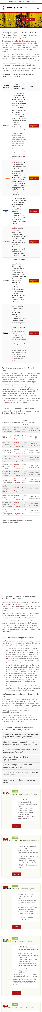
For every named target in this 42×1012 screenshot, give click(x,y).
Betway (14, 306)
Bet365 (14, 93)
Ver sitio (17, 826)
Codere (14, 228)
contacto (7, 403)
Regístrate (33, 126)
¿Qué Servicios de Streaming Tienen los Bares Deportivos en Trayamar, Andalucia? (20, 743)
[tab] (21, 735)
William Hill (16, 260)
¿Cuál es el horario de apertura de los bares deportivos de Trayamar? (20, 750)
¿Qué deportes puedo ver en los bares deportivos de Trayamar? (18, 766)
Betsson (15, 163)
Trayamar (34, 794)
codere (38, 482)
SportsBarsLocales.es (19, 41)
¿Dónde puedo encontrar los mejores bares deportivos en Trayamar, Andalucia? (20, 735)
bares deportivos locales (17, 604)
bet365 (21, 133)
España (4, 45)
